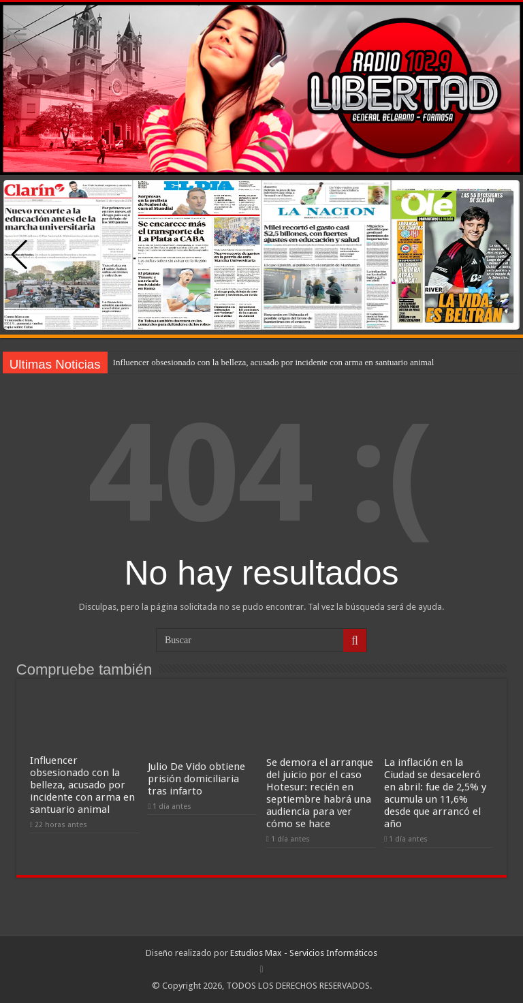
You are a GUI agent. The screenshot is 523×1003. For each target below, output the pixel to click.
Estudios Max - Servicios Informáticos (303, 953)
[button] (503, 255)
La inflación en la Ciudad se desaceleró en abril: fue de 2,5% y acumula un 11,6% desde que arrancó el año (435, 793)
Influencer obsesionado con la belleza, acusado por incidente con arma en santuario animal (273, 362)
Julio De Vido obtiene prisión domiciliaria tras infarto (196, 778)
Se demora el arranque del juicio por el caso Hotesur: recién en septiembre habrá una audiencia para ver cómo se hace (319, 793)
